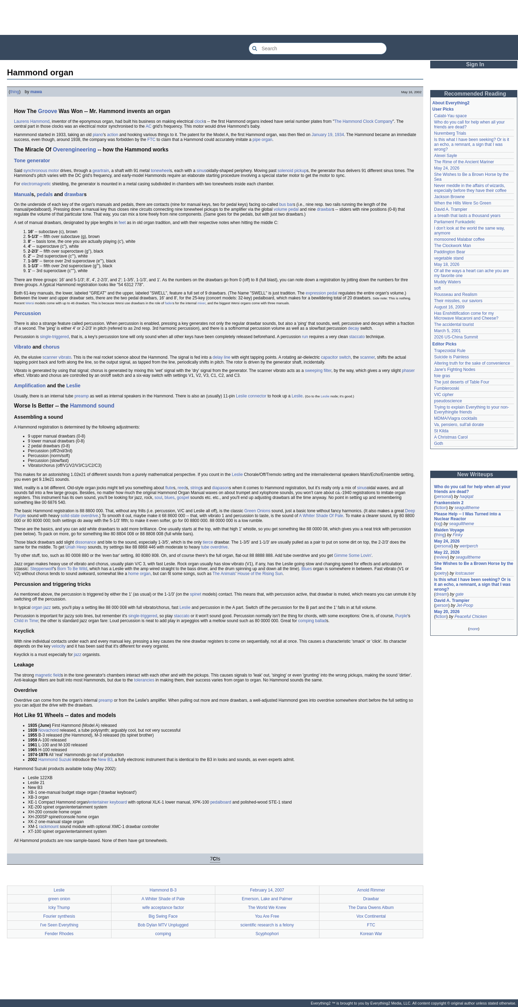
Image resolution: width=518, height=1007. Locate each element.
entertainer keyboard (107, 802)
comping (306, 620)
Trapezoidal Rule (449, 350)
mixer (202, 303)
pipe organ (262, 139)
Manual (22, 194)
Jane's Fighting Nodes (454, 369)
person (441, 605)
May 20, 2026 (446, 611)
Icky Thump (59, 907)
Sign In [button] (475, 64)
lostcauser (464, 573)
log (438, 523)
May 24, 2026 (446, 168)
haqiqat (466, 496)
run (305, 336)
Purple (401, 615)
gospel (183, 497)
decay (353, 328)
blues (169, 497)
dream (441, 594)
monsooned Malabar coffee (459, 239)
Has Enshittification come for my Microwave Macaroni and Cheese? (466, 316)
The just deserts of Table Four (461, 382)
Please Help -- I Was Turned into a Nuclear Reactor (467, 516)
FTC (151, 139)
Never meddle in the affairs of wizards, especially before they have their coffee (470, 188)
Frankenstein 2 (449, 502)
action (112, 134)
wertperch (468, 546)
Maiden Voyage (449, 530)
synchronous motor (41, 170)
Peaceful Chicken (471, 616)
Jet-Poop (464, 605)
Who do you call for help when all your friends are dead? (472, 489)
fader (169, 303)
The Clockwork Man (452, 245)
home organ (139, 573)
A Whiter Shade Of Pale (321, 515)
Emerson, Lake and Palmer (267, 898)
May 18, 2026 (446, 264)
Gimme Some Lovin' (353, 555)
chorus (51, 347)
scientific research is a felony (267, 925)
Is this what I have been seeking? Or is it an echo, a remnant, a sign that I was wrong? (471, 144)
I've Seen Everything (59, 925)
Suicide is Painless (451, 357)
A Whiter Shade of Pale (163, 898)
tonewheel (160, 170)
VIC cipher (444, 394)
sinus (201, 170)
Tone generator (32, 160)
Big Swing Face (163, 916)
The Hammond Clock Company (363, 121)
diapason (220, 487)
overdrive (89, 515)
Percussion (27, 313)
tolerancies (144, 680)
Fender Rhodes (59, 933)
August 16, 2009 (449, 307)
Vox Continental (371, 916)
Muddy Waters (447, 281)
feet (122, 222)
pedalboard (220, 802)
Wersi (29, 303)
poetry (441, 573)
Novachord (48, 730)
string (196, 487)
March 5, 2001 (447, 330)
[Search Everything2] (318, 48)
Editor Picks (444, 344)
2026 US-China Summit (456, 337)
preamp (82, 396)
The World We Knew (267, 907)
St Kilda (441, 430)
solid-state (70, 515)
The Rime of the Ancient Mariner (464, 161)
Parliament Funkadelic (455, 221)
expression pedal (322, 293)
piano (98, 134)
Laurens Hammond (31, 121)
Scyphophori (267, 933)
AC (149, 126)
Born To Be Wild (72, 568)
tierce (208, 542)
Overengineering (74, 149)
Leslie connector (251, 396)
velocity (58, 646)
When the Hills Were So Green (462, 203)
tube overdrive (214, 547)
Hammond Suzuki (54, 759)
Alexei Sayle (445, 155)
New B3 (105, 759)
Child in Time (26, 620)
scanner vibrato (56, 357)
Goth (438, 443)
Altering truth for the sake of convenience (472, 363)
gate (459, 594)
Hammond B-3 (163, 890)
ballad (320, 620)
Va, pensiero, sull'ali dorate (459, 424)
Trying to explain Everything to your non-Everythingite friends (471, 410)
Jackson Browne (449, 196)
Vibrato (22, 347)
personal (443, 496)
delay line (222, 357)
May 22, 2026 (446, 552)
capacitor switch (335, 357)
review (441, 557)
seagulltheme (467, 507)
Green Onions (257, 510)
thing (14, 91)
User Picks (443, 109)
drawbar (74, 194)
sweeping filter (318, 370)
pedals (45, 194)
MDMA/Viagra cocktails (455, 418)
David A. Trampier (450, 209)
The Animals (223, 573)
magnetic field (48, 675)
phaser (408, 370)
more (473, 629)
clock (199, 121)
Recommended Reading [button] (475, 94)
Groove (47, 111)
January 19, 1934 (328, 134)
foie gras (442, 375)
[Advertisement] (259, 17)
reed (182, 487)
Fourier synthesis (59, 916)
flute (169, 487)
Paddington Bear (449, 251)
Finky (458, 534)
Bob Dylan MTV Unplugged (163, 925)
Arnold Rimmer (371, 890)
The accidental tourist (454, 324)
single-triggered (54, 336)
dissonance (85, 542)
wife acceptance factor (163, 907)
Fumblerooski (446, 388)
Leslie (73, 385)
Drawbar (371, 898)
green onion (59, 898)
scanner (367, 357)
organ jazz (41, 607)
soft (437, 288)
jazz (77, 654)
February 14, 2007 (267, 890)
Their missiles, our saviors (458, 300)
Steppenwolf (41, 568)
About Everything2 (451, 102)
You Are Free (267, 916)
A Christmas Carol (451, 437)
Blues (306, 568)
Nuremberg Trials (450, 133)
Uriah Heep (76, 547)
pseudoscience (448, 400)
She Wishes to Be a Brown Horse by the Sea (473, 566)
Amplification (30, 385)
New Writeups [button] (475, 474)
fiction (440, 507)
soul (158, 497)
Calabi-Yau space (450, 115)
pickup (300, 170)
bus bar (286, 204)
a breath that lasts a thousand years (467, 215)
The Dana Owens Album (371, 907)
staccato (357, 336)
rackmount (49, 826)
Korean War (371, 933)
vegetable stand (449, 258)
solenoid (285, 170)
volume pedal (286, 209)
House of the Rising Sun (260, 573)
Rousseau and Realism (455, 294)
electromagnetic (36, 183)
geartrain (100, 170)
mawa (36, 91)
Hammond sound (92, 406)
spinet (195, 594)
